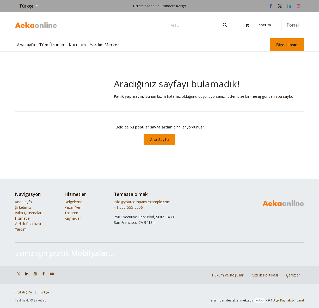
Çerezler (293, 275)
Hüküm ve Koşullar (227, 275)
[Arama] (224, 25)
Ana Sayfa (159, 139)
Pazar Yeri (72, 207)
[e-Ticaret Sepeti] (255, 25)
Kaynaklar (72, 218)
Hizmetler (23, 218)
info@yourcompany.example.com (142, 201)
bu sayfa (285, 96)
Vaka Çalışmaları (28, 212)
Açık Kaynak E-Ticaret (288, 300)
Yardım (21, 229)
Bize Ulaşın (287, 45)
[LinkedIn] (289, 6)
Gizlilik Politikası (28, 223)
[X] (280, 6)
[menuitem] (26, 45)
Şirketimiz (23, 207)
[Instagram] (299, 6)
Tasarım (71, 212)
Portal (293, 25)
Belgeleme (73, 201)
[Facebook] (270, 6)
